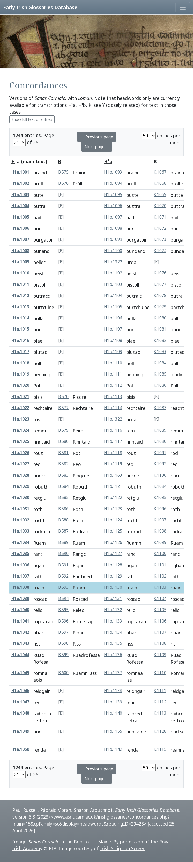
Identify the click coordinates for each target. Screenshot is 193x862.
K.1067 (160, 172)
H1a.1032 (20, 520)
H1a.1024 (20, 430)
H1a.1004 (20, 205)
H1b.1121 (113, 486)
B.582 (63, 464)
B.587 (63, 531)
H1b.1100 (113, 250)
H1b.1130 (113, 587)
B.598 (63, 643)
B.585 (63, 497)
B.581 (63, 452)
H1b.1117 (113, 441)
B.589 (63, 542)
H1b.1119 (113, 464)
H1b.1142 (113, 749)
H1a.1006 (20, 228)
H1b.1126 (113, 542)
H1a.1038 (20, 587)
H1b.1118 (113, 452)
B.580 (63, 441)
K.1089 (160, 430)
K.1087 (160, 407)
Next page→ (97, 146)
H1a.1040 (20, 609)
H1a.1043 (20, 643)
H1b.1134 (113, 632)
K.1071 (160, 217)
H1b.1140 (113, 713)
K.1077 (160, 284)
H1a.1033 (20, 531)
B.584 (63, 486)
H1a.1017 (20, 351)
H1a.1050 (20, 749)
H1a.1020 (20, 385)
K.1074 (160, 250)
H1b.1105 (113, 307)
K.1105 (160, 609)
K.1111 (160, 690)
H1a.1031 (20, 509)
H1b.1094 (113, 183)
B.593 (63, 587)
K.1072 (160, 228)
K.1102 (160, 576)
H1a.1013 (20, 307)
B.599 (63, 654)
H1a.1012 (20, 295)
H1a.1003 (20, 194)
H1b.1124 (113, 520)
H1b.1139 (113, 702)
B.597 (63, 632)
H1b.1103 (113, 284)
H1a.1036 (20, 565)
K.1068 (160, 183)
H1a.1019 (20, 374)
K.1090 (160, 441)
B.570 (63, 396)
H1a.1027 (20, 464)
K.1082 (160, 340)
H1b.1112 (113, 385)
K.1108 (160, 643)
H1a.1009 (20, 262)
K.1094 (160, 486)
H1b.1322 (113, 262)
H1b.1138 (113, 690)
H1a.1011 (20, 284)
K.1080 (160, 318)
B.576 (63, 183)
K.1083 (160, 351)
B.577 (63, 407)
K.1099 (160, 542)
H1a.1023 (20, 419)
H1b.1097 (113, 217)
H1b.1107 (113, 329)
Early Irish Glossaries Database (40, 7)
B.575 (63, 172)
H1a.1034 (20, 542)
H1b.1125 (113, 531)
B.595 (63, 609)
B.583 (63, 475)
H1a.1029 (20, 486)
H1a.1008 (20, 250)
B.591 (63, 565)
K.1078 (160, 295)
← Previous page (96, 137)
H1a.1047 (20, 702)
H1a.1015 (20, 329)
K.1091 (160, 452)
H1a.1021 (20, 396)
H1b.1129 (113, 576)
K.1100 (160, 553)
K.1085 (160, 374)
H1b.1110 (113, 363)
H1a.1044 (20, 654)
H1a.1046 (20, 690)
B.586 (63, 509)
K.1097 (160, 520)
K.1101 (160, 565)
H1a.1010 (20, 273)
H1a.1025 (20, 441)
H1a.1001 (20, 172)
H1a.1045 (20, 673)
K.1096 (160, 509)
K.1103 (160, 587)
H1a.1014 (20, 318)
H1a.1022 (20, 407)
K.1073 (160, 239)
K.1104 (160, 598)
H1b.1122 (113, 497)
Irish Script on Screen (122, 848)
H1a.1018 (20, 363)
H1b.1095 (113, 194)
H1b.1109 (113, 351)
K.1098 (160, 531)
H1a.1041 (20, 621)
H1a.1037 (20, 576)
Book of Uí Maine (92, 841)
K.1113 (160, 713)
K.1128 (160, 731)
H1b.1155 (113, 731)
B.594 (63, 598)
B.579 (63, 430)
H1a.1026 (20, 452)
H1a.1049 (20, 731)
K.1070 (160, 205)
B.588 (63, 520)
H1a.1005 (20, 217)
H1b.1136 (113, 654)
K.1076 (160, 273)
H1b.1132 (113, 609)
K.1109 (160, 654)
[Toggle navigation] (182, 7)
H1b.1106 (113, 318)
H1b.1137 (113, 673)
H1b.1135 (113, 643)
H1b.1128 (113, 565)
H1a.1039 (20, 598)
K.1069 (160, 194)
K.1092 (160, 464)
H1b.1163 (113, 475)
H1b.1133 (113, 621)
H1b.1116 (113, 430)
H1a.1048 (20, 713)
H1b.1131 (113, 598)
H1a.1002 (20, 183)
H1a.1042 (20, 632)
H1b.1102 (113, 273)
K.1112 (160, 702)
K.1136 (160, 475)
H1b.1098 (113, 228)
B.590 (63, 553)
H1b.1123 (113, 509)
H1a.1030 (20, 497)
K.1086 (160, 385)
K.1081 (160, 329)
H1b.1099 (113, 239)
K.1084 (160, 363)
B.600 (63, 673)
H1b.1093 (113, 172)
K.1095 (160, 497)
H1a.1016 (20, 340)
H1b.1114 (113, 407)
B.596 (63, 621)
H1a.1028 (20, 475)
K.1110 (160, 673)
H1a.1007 (20, 239)
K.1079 (160, 307)
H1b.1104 (113, 295)
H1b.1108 (113, 340)
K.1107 (160, 632)
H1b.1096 (113, 205)
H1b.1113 (113, 396)
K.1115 (160, 749)
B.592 (63, 576)
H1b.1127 (113, 553)
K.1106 (160, 621)
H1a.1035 (20, 553)
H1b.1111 (113, 374)
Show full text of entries (32, 119)
